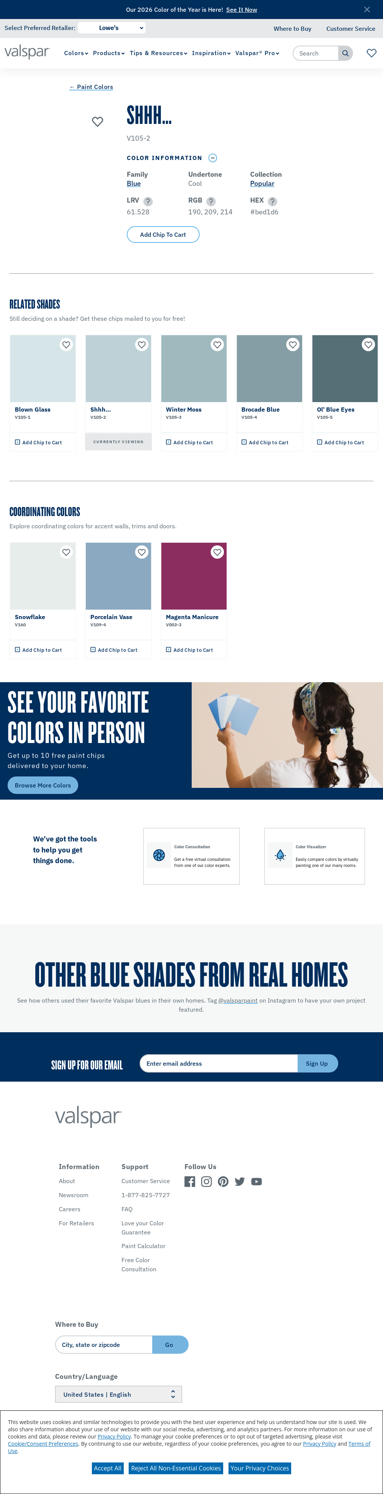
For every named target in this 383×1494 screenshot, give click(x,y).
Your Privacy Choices (260, 1468)
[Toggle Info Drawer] (213, 158)
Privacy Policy (114, 1436)
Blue (134, 183)
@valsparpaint (238, 1000)
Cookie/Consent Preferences (43, 1443)
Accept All (107, 1468)
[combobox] (316, 53)
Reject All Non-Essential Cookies (176, 1468)
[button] (146, 202)
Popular (262, 183)
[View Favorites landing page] (372, 53)
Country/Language (86, 1376)
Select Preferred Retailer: (40, 28)
